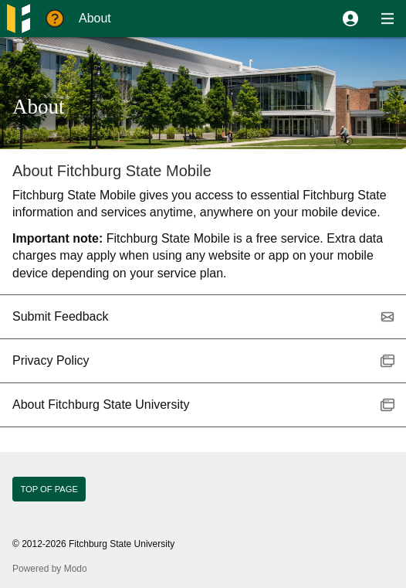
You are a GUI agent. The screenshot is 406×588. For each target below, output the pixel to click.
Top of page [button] (49, 489)
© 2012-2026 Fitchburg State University (93, 544)
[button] (350, 18)
